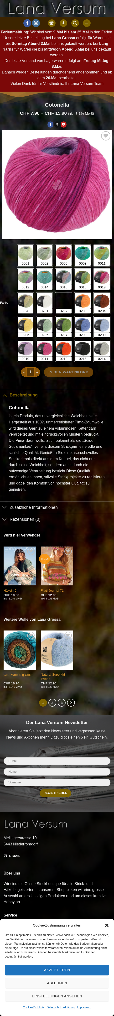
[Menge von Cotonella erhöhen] (37, 372)
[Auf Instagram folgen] (36, 23)
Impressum (84, 1007)
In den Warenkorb (68, 372)
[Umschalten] (4, 395)
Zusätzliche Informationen (29, 508)
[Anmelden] (63, 23)
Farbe (4, 302)
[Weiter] (71, 703)
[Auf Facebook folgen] (27, 23)
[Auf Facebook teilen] (50, 124)
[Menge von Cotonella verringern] (24, 372)
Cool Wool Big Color (18, 675)
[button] (106, 925)
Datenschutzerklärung (61, 1007)
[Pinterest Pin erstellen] (64, 124)
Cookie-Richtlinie (33, 1007)
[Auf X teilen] (57, 124)
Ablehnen (57, 983)
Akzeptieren (57, 970)
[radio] (25, 255)
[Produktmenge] (30, 372)
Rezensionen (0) (20, 520)
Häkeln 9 (10, 590)
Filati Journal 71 (52, 590)
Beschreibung (19, 395)
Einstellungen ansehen (57, 996)
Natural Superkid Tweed (53, 677)
